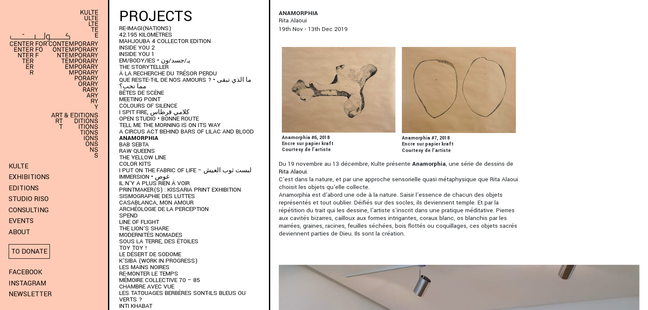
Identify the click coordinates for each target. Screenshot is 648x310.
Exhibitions (29, 177)
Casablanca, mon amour (156, 202)
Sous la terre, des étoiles (158, 241)
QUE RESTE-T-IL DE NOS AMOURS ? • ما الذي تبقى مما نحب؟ (185, 83)
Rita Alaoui (293, 171)
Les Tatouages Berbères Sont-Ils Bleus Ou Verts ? (182, 296)
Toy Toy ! (133, 248)
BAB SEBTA (134, 144)
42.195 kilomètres (145, 35)
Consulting (29, 210)
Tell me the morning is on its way (170, 125)
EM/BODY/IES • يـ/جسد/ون (154, 60)
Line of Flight (139, 222)
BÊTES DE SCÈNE (141, 93)
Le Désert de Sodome (150, 254)
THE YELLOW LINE (142, 157)
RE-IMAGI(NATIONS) (145, 28)
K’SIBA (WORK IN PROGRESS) (158, 261)
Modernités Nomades (150, 235)
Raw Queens (137, 151)
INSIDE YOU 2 (137, 47)
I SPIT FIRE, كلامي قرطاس (154, 112)
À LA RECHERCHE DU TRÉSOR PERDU (168, 73)
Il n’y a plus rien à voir (154, 183)
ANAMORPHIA (138, 138)
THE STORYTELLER (144, 67)
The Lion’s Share (144, 228)
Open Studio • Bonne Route (159, 119)
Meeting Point (139, 99)
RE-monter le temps (148, 274)
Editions (24, 188)
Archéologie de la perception (164, 209)
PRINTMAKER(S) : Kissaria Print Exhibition (180, 190)
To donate (29, 251)
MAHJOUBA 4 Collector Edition (165, 41)
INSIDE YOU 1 (136, 54)
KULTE (18, 166)
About (19, 232)
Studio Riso (29, 199)
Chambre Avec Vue (146, 286)
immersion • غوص (144, 177)
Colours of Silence (148, 106)
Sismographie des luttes (157, 196)
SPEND (128, 215)
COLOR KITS (135, 164)
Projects (155, 16)
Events (21, 221)
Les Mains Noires (144, 267)
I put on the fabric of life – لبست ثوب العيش (185, 170)
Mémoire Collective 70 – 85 (159, 280)
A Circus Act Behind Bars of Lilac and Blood (186, 131)
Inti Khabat (135, 306)
